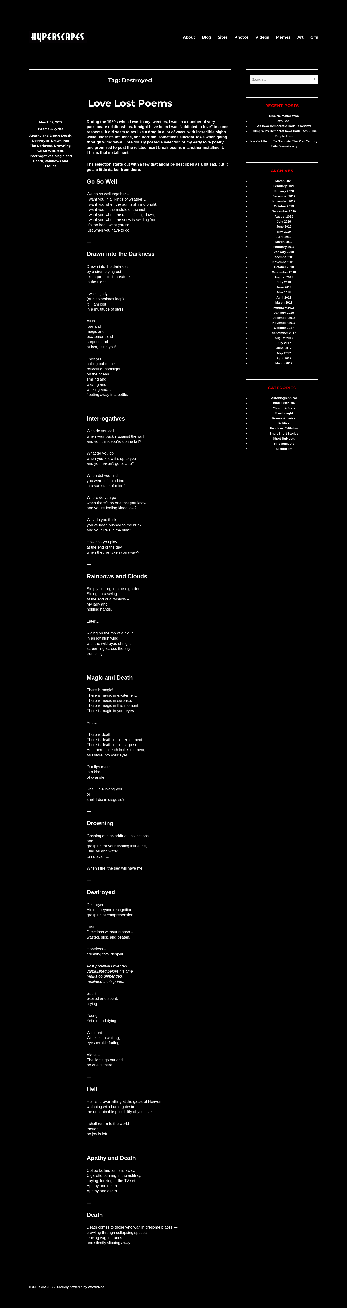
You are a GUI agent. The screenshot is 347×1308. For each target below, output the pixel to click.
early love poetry (208, 142)
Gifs (314, 37)
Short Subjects (284, 438)
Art (300, 37)
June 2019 (284, 226)
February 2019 (283, 247)
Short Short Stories (284, 433)
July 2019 (284, 221)
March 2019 (284, 242)
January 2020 (284, 191)
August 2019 (283, 216)
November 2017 (283, 323)
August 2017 (283, 338)
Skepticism (284, 448)
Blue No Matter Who (284, 116)
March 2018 (284, 302)
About (189, 37)
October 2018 (284, 267)
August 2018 (283, 277)
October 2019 (284, 206)
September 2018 (284, 272)
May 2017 (284, 353)
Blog (206, 37)
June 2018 (284, 287)
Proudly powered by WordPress (80, 1287)
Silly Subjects (284, 443)
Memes (283, 37)
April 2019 (283, 236)
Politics (283, 423)
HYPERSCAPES (41, 1287)
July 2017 (284, 343)
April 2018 (283, 297)
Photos (241, 37)
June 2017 (284, 348)
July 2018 (284, 282)
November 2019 (283, 201)
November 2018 (283, 262)
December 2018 (283, 257)
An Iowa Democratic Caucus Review (284, 126)
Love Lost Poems (130, 103)
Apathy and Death (44, 135)
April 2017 (283, 358)
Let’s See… (283, 121)
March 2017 (284, 363)
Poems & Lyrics (50, 129)
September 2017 (284, 333)
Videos (262, 37)
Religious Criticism (284, 428)
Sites (223, 37)
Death (66, 135)
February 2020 (283, 186)
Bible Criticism (284, 403)
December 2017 (283, 318)
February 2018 (283, 307)
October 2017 (284, 328)
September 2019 (284, 211)
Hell (60, 151)
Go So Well (46, 151)
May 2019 (284, 231)
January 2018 (284, 312)
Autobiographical (284, 398)
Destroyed (40, 141)
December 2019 (283, 196)
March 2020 (284, 181)
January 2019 (284, 252)
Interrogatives (41, 156)
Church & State (284, 408)
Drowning (62, 146)
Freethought (284, 413)
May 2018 (284, 292)
